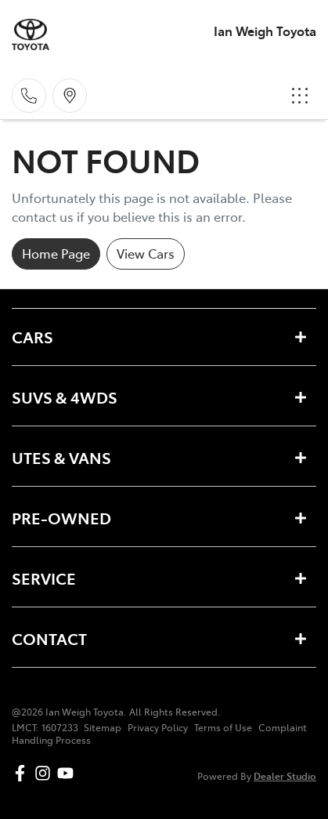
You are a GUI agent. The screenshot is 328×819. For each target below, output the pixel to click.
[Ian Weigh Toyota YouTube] (68, 773)
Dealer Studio (285, 775)
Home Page (56, 253)
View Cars (146, 253)
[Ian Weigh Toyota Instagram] (45, 773)
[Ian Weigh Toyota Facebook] (23, 773)
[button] (299, 95)
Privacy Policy (158, 727)
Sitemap (102, 727)
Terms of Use (223, 727)
